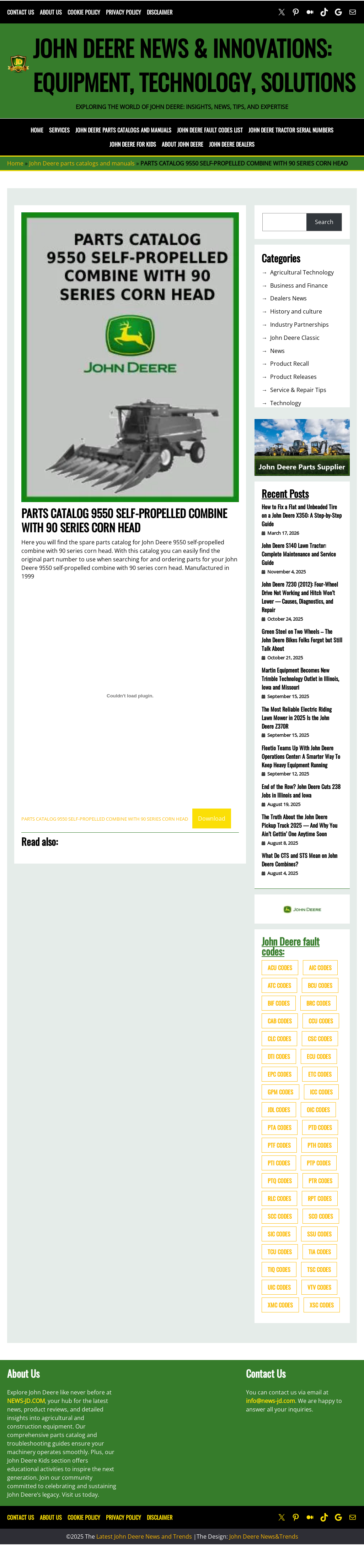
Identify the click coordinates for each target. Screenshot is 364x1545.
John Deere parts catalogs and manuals (82, 163)
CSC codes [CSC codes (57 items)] (320, 1038)
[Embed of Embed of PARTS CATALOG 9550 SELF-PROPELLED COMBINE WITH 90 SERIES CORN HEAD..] (130, 695)
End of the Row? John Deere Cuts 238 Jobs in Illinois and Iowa (301, 790)
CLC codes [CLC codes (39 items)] (279, 1038)
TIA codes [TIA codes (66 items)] (320, 1251)
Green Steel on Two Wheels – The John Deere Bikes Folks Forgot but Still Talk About (302, 640)
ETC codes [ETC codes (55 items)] (320, 1074)
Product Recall (289, 364)
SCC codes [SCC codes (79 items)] (280, 1216)
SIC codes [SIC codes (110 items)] (279, 1234)
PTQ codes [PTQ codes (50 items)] (280, 1180)
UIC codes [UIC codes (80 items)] (279, 1287)
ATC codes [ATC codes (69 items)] (279, 985)
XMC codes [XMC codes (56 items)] (280, 1305)
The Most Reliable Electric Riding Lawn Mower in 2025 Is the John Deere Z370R (297, 717)
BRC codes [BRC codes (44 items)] (318, 1003)
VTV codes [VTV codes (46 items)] (319, 1287)
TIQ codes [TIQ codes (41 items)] (279, 1269)
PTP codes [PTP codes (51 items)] (319, 1163)
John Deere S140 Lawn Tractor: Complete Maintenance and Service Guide (299, 554)
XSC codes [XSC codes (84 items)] (322, 1305)
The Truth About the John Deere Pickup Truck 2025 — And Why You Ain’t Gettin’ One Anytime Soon (299, 825)
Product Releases (293, 377)
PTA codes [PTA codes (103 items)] (279, 1127)
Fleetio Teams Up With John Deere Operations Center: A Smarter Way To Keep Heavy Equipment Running (301, 756)
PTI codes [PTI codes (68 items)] (279, 1163)
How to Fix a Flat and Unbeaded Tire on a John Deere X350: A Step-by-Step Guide (302, 515)
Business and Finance (299, 285)
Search (324, 222)
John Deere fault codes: (291, 946)
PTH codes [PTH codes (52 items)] (319, 1145)
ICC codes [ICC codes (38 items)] (321, 1092)
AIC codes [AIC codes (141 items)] (320, 967)
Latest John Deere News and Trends (144, 1536)
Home (37, 130)
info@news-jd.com (270, 1401)
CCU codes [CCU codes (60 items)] (321, 1021)
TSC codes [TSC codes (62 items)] (319, 1269)
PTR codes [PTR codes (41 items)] (320, 1180)
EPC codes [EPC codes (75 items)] (279, 1074)
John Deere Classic (295, 338)
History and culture (296, 311)
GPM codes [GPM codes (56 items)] (280, 1092)
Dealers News (288, 298)
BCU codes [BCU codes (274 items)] (320, 985)
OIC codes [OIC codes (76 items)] (318, 1109)
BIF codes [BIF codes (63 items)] (279, 1003)
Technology (285, 403)
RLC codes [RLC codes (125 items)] (279, 1198)
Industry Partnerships (299, 324)
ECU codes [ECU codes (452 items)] (319, 1056)
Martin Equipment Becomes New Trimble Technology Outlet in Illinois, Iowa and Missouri (300, 678)
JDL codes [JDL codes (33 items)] (279, 1109)
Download (211, 818)
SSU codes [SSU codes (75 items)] (319, 1234)
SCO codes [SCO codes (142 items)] (321, 1216)
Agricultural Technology (302, 272)
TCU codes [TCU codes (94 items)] (280, 1251)
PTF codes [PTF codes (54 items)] (279, 1145)
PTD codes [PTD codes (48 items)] (320, 1127)
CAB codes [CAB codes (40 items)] (280, 1021)
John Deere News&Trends (263, 1536)
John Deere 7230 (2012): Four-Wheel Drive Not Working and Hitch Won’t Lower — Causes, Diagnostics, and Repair (300, 597)
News (277, 351)
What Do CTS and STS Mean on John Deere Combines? (299, 859)
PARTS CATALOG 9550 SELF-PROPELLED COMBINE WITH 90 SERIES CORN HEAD (104, 819)
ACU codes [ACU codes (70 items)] (280, 967)
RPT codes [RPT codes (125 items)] (320, 1198)
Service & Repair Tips (298, 390)
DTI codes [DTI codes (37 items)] (279, 1056)
